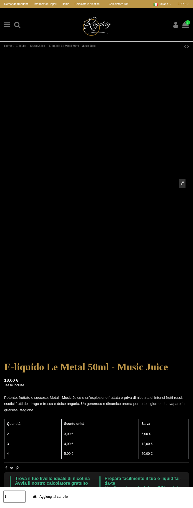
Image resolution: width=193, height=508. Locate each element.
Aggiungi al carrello (50, 497)
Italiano (163, 4)
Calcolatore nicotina (87, 4)
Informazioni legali (45, 4)
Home (65, 4)
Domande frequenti (16, 4)
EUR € (183, 4)
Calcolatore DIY (119, 4)
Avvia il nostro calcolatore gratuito (51, 483)
